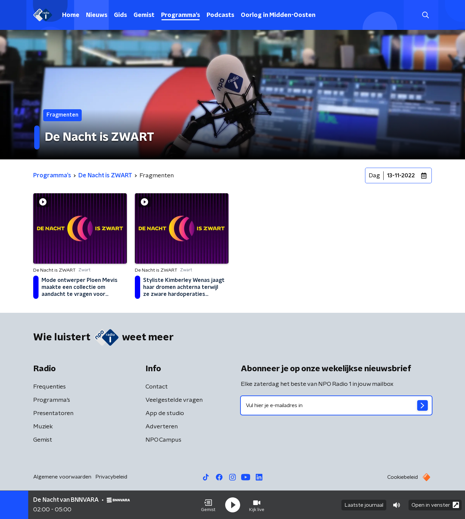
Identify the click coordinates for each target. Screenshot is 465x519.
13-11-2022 (401, 175)
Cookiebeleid (402, 477)
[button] (208, 505)
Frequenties (49, 387)
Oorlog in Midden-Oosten (278, 15)
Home (70, 15)
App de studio (164, 413)
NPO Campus (163, 440)
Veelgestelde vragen (174, 400)
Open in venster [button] (435, 505)
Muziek (43, 427)
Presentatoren (53, 413)
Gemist (144, 15)
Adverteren (161, 427)
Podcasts (220, 15)
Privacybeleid (111, 476)
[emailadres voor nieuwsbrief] (336, 405)
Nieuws (96, 15)
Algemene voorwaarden (62, 476)
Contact (156, 387)
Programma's (180, 15)
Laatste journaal (363, 505)
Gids (120, 15)
